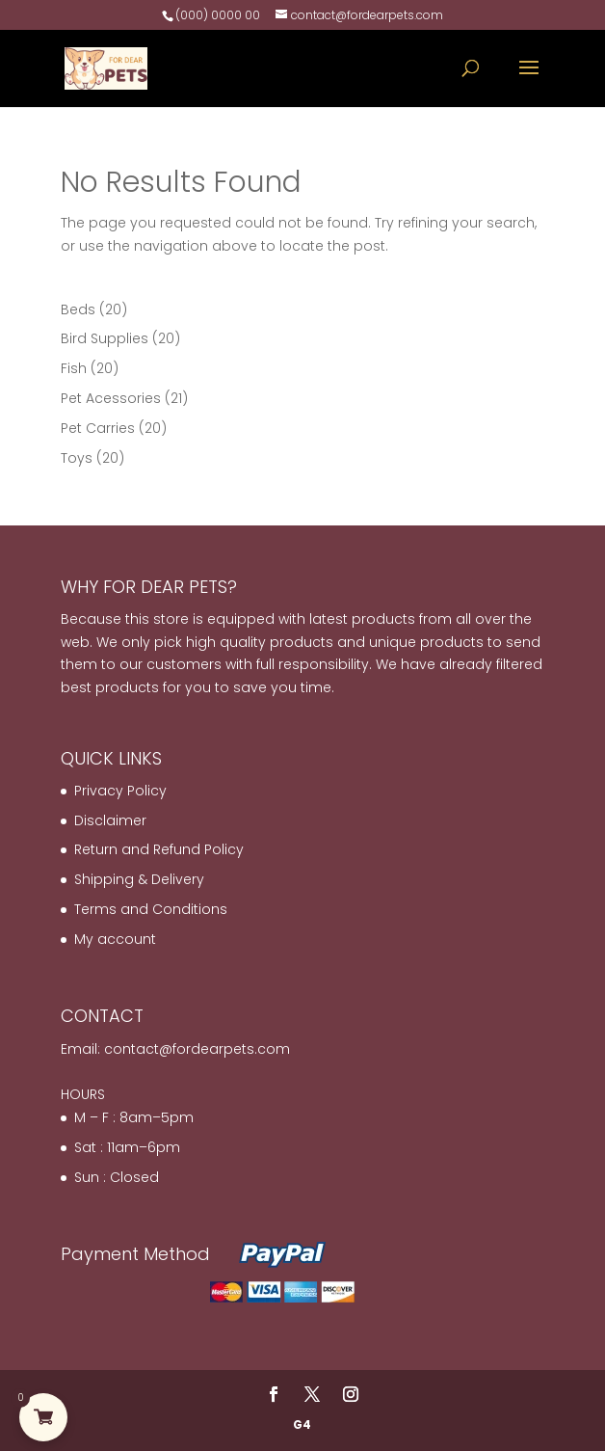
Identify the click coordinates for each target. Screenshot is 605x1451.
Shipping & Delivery (139, 879)
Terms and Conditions (150, 909)
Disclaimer (110, 820)
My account (115, 939)
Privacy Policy (120, 790)
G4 (302, 1424)
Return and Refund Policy (159, 849)
